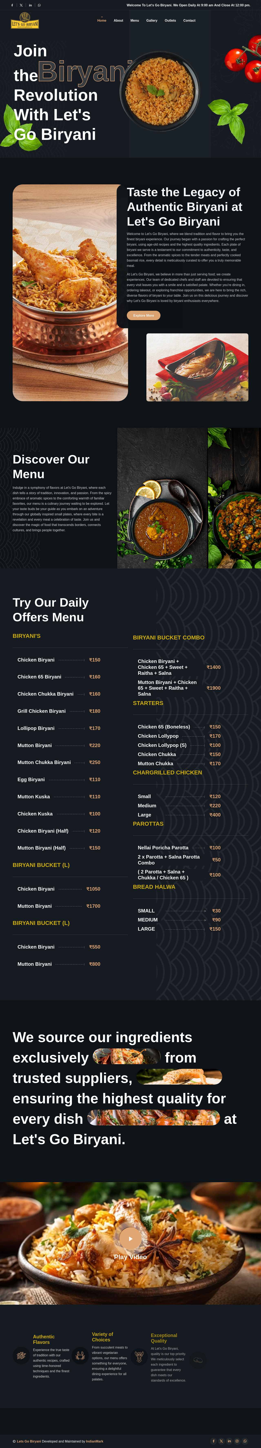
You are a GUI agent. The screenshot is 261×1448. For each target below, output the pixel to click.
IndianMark (94, 1441)
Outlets (170, 20)
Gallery (151, 20)
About (118, 20)
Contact (189, 20)
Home (101, 20)
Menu (134, 20)
